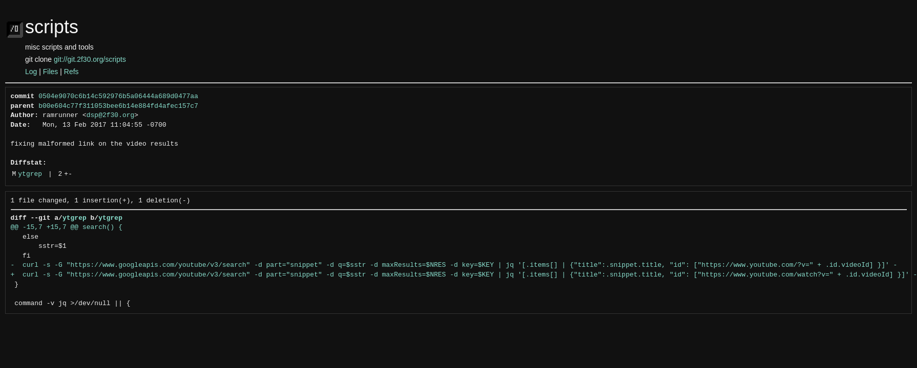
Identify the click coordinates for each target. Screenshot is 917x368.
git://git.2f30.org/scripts (90, 59)
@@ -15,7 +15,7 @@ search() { (66, 227)
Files (50, 71)
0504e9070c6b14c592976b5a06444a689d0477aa (118, 96)
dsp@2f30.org (111, 115)
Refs (71, 71)
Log (31, 71)
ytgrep (30, 174)
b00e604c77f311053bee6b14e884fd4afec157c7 (118, 106)
